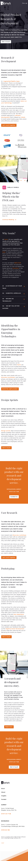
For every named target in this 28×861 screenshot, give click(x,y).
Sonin (6, 239)
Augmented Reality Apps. (11, 81)
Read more (8, 726)
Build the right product (10, 388)
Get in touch (6, 447)
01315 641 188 (5, 830)
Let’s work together (8, 125)
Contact (3, 799)
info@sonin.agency (14, 489)
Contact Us (14, 496)
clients (23, 117)
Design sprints (5, 430)
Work (3, 788)
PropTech (16, 268)
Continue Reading (8, 219)
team (4, 252)
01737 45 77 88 (14, 491)
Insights (3, 795)
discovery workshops (8, 377)
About (3, 792)
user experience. (19, 614)
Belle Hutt (17, 262)
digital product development (15, 628)
